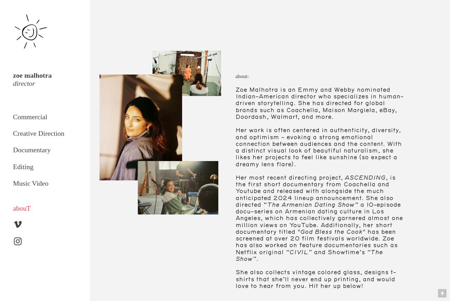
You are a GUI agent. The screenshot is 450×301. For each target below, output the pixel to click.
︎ (17, 225)
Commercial (30, 117)
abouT (22, 208)
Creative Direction (38, 133)
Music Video (31, 183)
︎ (17, 241)
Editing (23, 167)
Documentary (32, 150)
